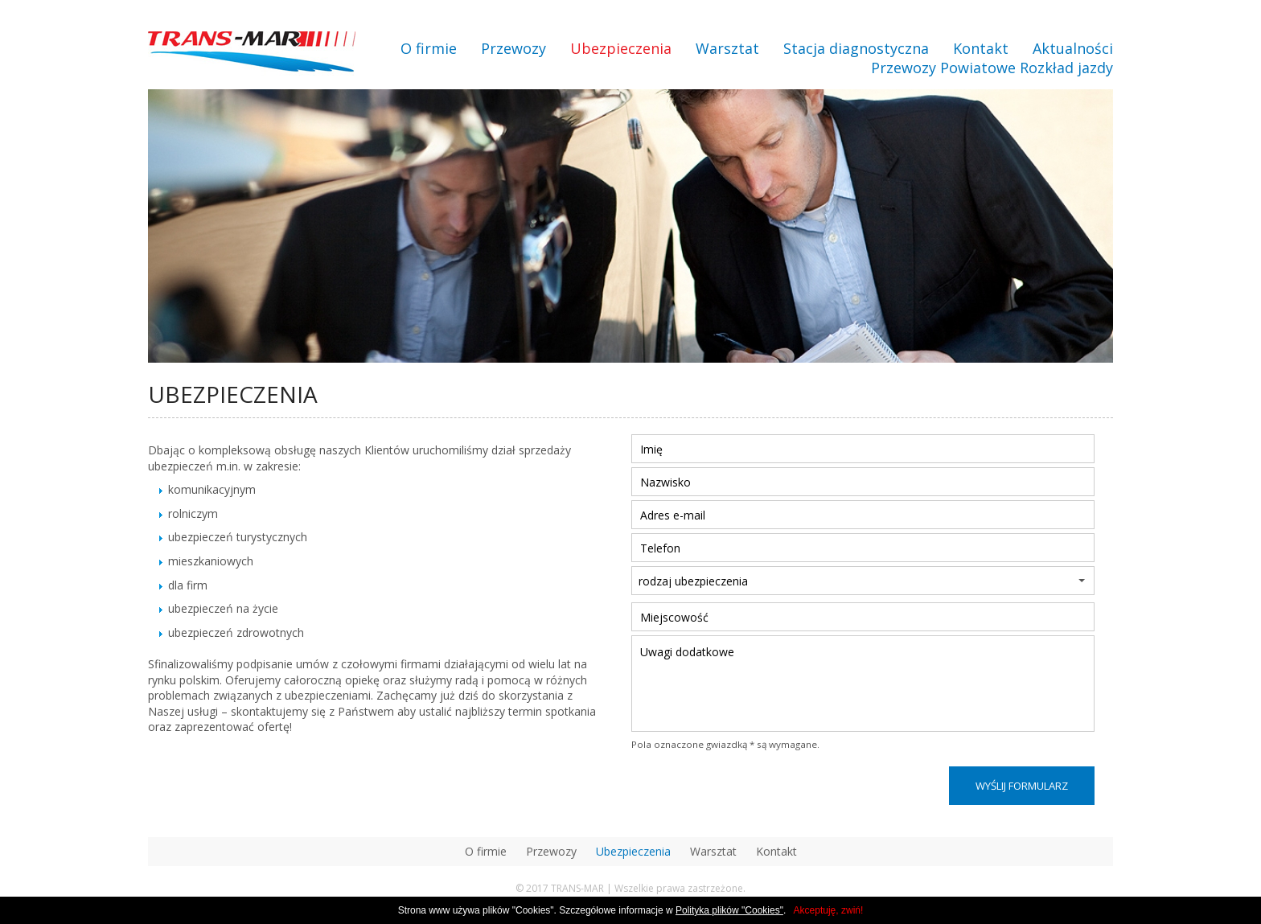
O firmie (428, 48)
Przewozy (513, 48)
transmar (251, 53)
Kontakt (980, 48)
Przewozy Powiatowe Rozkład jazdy (992, 67)
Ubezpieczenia (621, 48)
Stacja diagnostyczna (856, 48)
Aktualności (1073, 48)
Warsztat (727, 48)
